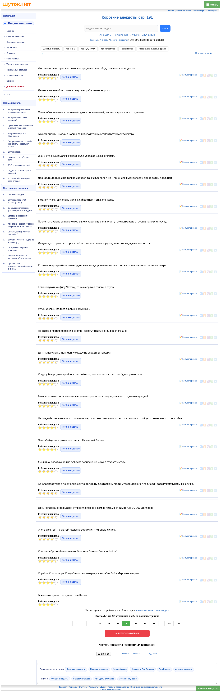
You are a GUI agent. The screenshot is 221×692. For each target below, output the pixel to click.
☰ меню (212, 4)
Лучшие (135, 34)
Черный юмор (127, 49)
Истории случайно (128, 679)
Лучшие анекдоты (59, 679)
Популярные (121, 34)
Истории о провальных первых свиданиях (19, 110)
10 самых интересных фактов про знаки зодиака (20, 209)
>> (178, 623)
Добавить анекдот (15, 86)
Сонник (10, 81)
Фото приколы (13, 59)
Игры (8, 94)
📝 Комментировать (187, 75)
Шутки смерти (14, 152)
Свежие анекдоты (208, 688)
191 (126, 623)
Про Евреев (164, 669)
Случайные (148, 34)
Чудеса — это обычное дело (19, 158)
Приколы (10, 53)
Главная (10, 31)
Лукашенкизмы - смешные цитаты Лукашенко (20, 126)
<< (76, 623)
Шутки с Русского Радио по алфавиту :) (21, 240)
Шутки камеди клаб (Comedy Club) (17, 201)
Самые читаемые (81, 679)
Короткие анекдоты (76, 669)
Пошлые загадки (16, 194)
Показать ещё (203, 53)
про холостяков (108, 49)
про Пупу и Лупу (88, 49)
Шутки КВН (11, 47)
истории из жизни (183, 669)
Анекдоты (105, 34)
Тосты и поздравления (17, 64)
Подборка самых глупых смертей (19, 171)
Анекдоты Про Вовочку (143, 669)
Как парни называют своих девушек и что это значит (21, 224)
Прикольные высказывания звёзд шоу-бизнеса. (20, 266)
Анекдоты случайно (104, 679)
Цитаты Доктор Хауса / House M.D (19, 233)
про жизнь (70, 49)
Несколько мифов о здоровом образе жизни (19, 256)
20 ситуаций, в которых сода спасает (19, 179)
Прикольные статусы (16, 70)
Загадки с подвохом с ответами (18, 217)
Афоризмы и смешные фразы (152, 49)
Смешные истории (15, 42)
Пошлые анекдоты (99, 669)
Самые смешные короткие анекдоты (152, 610)
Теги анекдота (71, 77)
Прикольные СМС (15, 75)
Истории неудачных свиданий (17, 118)
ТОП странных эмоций (19, 165)
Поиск (165, 28)
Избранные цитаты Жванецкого (17, 134)
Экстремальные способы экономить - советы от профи (20, 144)
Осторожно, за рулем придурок (18, 248)
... (91, 623)
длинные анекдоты (51, 49)
